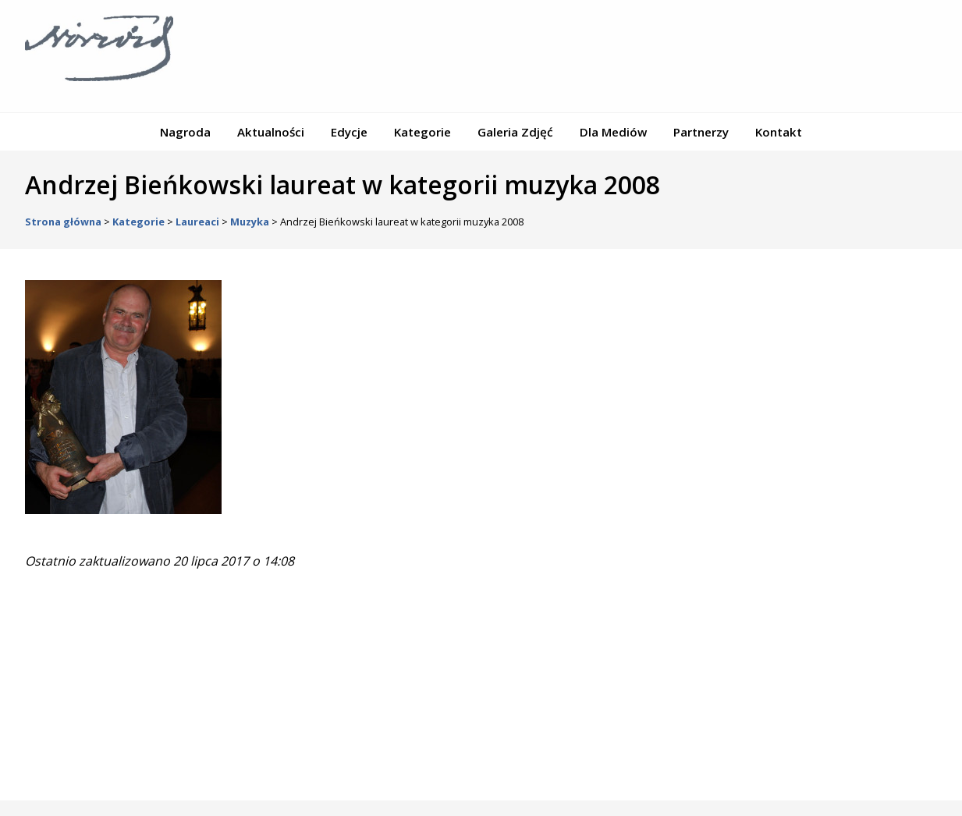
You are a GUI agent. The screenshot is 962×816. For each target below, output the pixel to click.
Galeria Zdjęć (515, 132)
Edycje (349, 132)
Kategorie (422, 132)
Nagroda (185, 132)
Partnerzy (701, 132)
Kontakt (778, 132)
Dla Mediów (613, 132)
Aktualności (270, 132)
